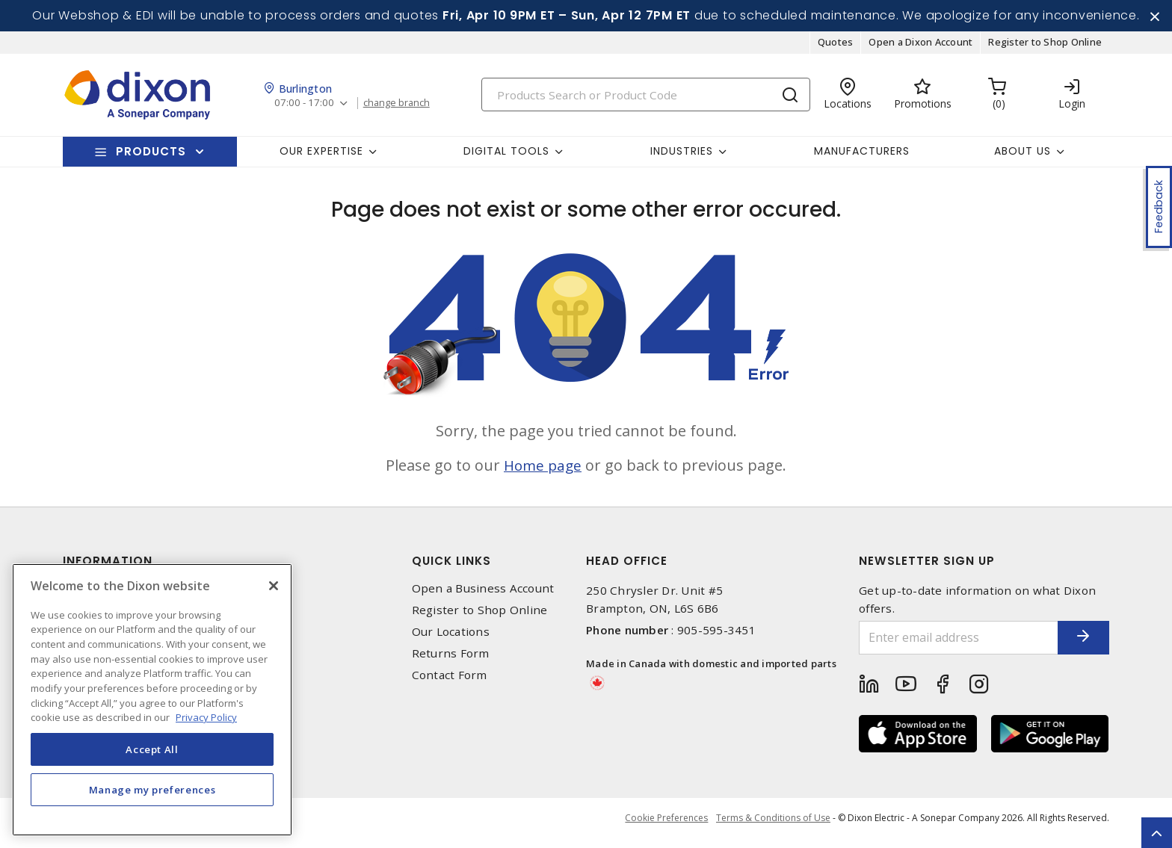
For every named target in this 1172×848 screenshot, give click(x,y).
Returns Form (451, 659)
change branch (401, 108)
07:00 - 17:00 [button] (305, 108)
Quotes (836, 48)
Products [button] (151, 156)
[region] (152, 699)
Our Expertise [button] (321, 156)
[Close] (273, 585)
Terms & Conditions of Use (773, 825)
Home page (543, 470)
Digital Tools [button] (506, 156)
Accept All (152, 749)
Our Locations (451, 637)
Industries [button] (681, 156)
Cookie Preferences (663, 825)
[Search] (645, 100)
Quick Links (451, 566)
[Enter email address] (947, 643)
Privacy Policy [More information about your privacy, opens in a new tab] (206, 717)
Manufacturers (862, 156)
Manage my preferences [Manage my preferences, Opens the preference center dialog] (152, 789)
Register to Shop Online (1045, 48)
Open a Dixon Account (920, 48)
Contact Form (449, 681)
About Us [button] (1022, 156)
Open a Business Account (483, 594)
